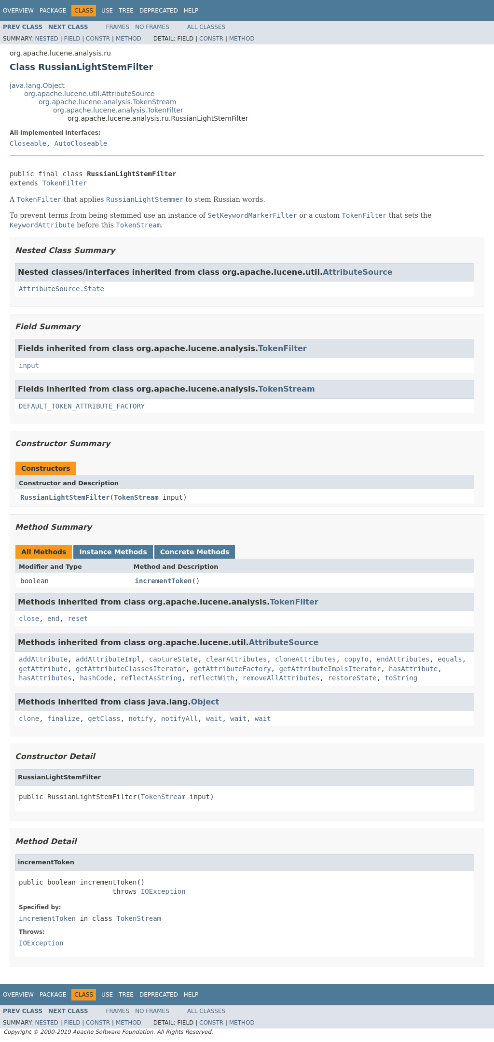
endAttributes (403, 659)
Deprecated (158, 10)
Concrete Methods (195, 552)
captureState (173, 659)
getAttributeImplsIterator (330, 669)
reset (78, 618)
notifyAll (179, 718)
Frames (118, 27)
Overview (18, 10)
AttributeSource (358, 272)
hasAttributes (45, 678)
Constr (98, 38)
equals (450, 659)
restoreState (352, 678)
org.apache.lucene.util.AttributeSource (89, 94)
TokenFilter (64, 183)
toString (401, 678)
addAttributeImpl (108, 659)
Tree (126, 10)
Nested (46, 38)
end (53, 618)
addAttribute (43, 659)
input (29, 365)
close (29, 618)
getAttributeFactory (232, 669)
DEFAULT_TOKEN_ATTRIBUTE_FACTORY (82, 406)
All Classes (206, 27)
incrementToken (163, 581)
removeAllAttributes (281, 678)
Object (205, 701)
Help (191, 10)
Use (107, 10)
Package (53, 10)
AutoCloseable (81, 143)
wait (214, 718)
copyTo (356, 659)
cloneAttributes (305, 659)
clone (29, 718)
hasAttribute (413, 669)
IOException (163, 891)
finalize (63, 718)
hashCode (96, 678)
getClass (104, 718)
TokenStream (286, 389)
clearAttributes (236, 659)
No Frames (152, 27)
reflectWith (212, 678)
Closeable (28, 143)
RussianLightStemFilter (65, 497)
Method (128, 38)
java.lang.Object (37, 85)
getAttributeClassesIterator (131, 669)
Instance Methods (113, 552)
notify (141, 718)
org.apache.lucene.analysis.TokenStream (108, 102)
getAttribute (43, 669)
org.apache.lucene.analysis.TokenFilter (118, 110)
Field (72, 38)
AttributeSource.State (61, 289)
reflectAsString (151, 678)
